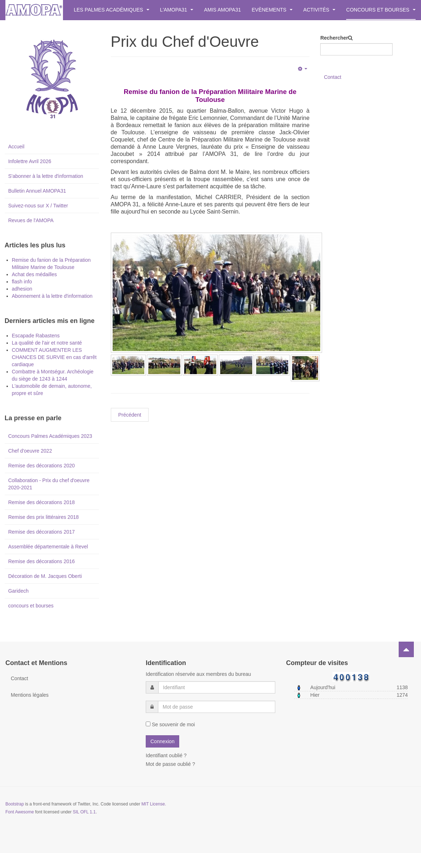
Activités (319, 10)
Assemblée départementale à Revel (48, 546)
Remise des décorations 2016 (41, 561)
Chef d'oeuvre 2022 (30, 451)
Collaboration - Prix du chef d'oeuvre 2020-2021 (49, 483)
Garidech (18, 591)
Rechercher (334, 38)
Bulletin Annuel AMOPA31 (37, 191)
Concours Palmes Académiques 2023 (50, 436)
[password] (216, 707)
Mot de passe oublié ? (170, 764)
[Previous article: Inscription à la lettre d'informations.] (130, 415)
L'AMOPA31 (176, 10)
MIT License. (153, 804)
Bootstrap (14, 804)
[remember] (148, 724)
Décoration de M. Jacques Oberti (45, 576)
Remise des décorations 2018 (41, 502)
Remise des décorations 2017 (41, 532)
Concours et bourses (380, 10)
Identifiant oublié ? (166, 755)
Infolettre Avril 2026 (29, 161)
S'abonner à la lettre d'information (45, 176)
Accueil (16, 146)
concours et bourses (31, 606)
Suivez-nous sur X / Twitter (38, 205)
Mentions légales (30, 695)
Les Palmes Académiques (111, 10)
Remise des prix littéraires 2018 (43, 517)
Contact (332, 77)
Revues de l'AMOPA (31, 220)
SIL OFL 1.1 (84, 811)
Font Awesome (19, 811)
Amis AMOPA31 (222, 10)
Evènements (272, 10)
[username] (216, 687)
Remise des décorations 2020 (41, 465)
